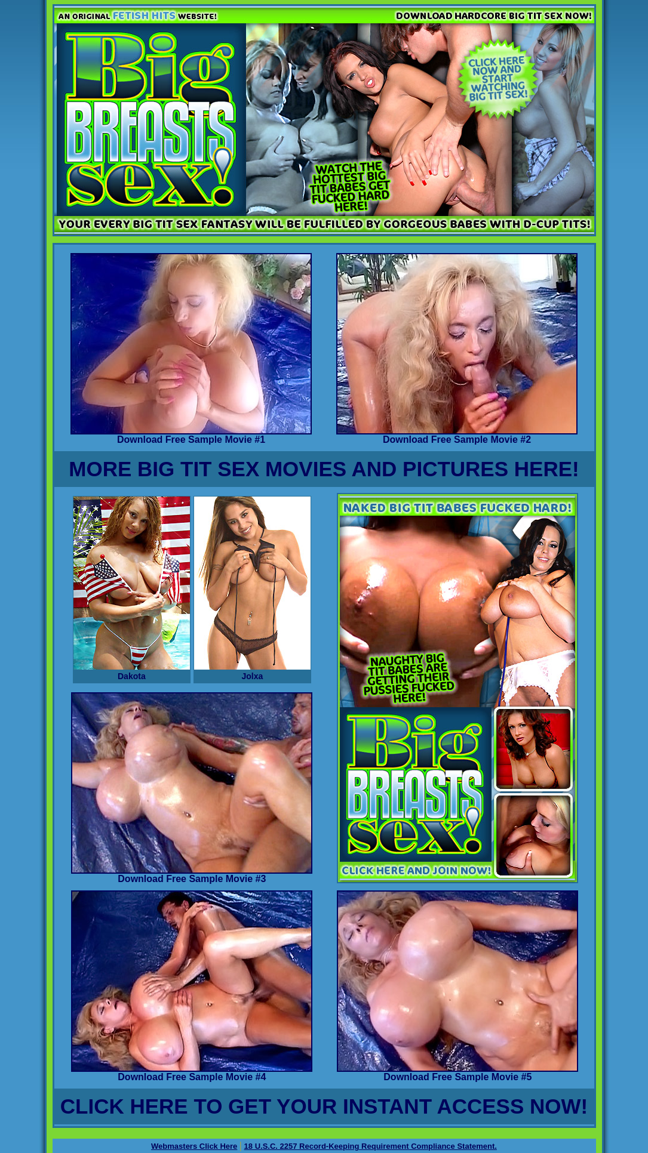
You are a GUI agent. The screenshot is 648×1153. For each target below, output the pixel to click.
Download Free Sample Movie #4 (191, 1072)
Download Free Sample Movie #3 (191, 874)
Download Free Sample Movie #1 (191, 435)
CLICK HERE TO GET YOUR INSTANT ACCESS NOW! (324, 1106)
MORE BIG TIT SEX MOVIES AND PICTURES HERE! (324, 468)
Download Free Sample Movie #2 (457, 435)
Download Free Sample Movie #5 (457, 1072)
